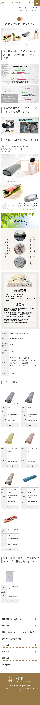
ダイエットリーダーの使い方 (13, 639)
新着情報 (5, 658)
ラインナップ (7, 626)
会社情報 (5, 645)
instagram (6, 665)
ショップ (5, 652)
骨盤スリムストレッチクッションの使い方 (18, 632)
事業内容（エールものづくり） (14, 619)
